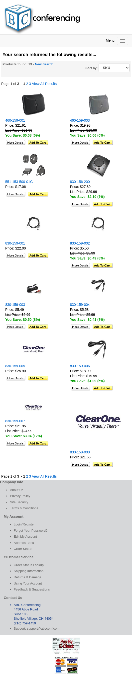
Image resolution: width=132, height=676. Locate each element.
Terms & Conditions (24, 508)
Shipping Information (28, 571)
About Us (16, 490)
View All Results (44, 84)
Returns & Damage (27, 577)
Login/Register (24, 524)
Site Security (19, 502)
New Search (44, 64)
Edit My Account (25, 536)
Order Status (23, 549)
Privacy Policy (20, 496)
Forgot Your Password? (30, 530)
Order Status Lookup (29, 565)
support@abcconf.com (43, 628)
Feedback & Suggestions (32, 589)
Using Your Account (28, 583)
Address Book (24, 543)
